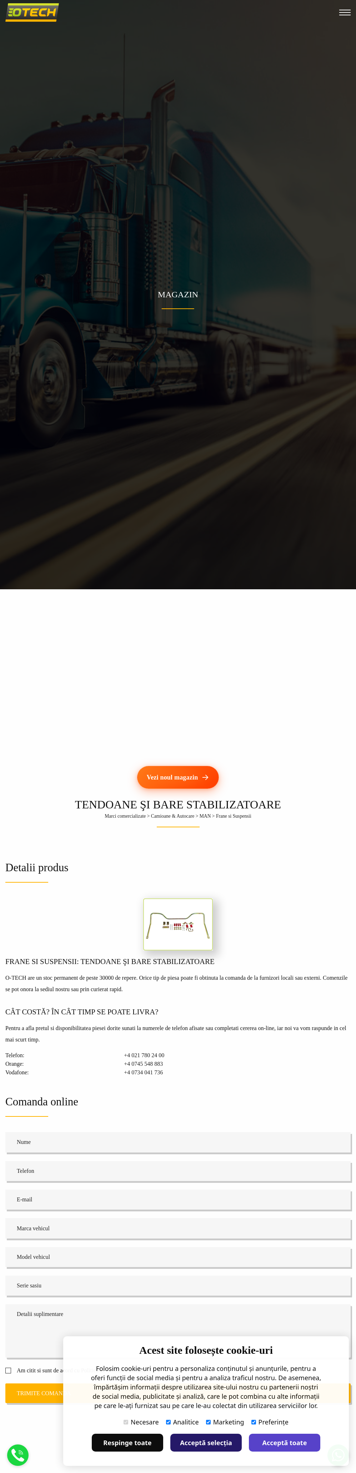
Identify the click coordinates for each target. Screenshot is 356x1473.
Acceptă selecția (206, 1442)
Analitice (182, 1422)
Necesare (141, 1422)
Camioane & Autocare (173, 816)
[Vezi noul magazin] (178, 777)
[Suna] (17, 1460)
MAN (205, 816)
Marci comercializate (125, 816)
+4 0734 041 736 (143, 1072)
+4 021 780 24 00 (144, 1055)
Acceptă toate (284, 1442)
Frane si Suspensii (233, 816)
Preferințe (270, 1422)
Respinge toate (127, 1442)
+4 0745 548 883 (143, 1064)
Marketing (225, 1422)
